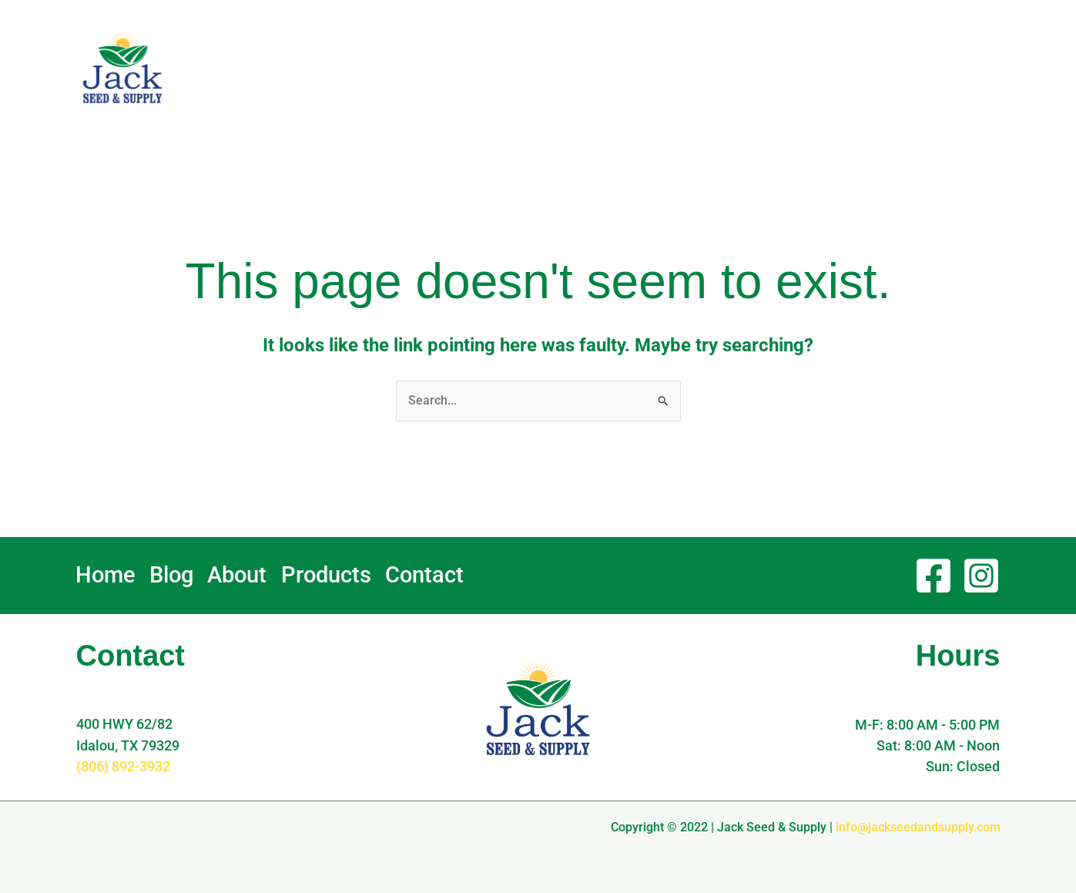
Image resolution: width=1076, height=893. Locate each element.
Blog (614, 66)
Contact (834, 66)
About (675, 66)
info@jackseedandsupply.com (918, 826)
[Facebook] (933, 575)
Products (756, 66)
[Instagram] (981, 575)
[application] (691, 66)
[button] (942, 67)
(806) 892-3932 (123, 766)
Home (560, 66)
